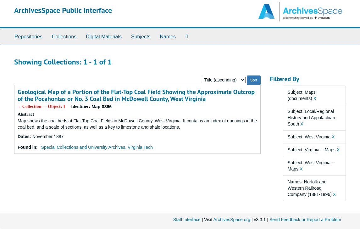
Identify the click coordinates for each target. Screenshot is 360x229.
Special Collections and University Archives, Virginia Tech (97, 147)
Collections (64, 36)
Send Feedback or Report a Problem (305, 219)
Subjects (140, 36)
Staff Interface (187, 219)
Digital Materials (104, 36)
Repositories (28, 36)
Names (168, 36)
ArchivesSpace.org (231, 219)
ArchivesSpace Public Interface (63, 10)
